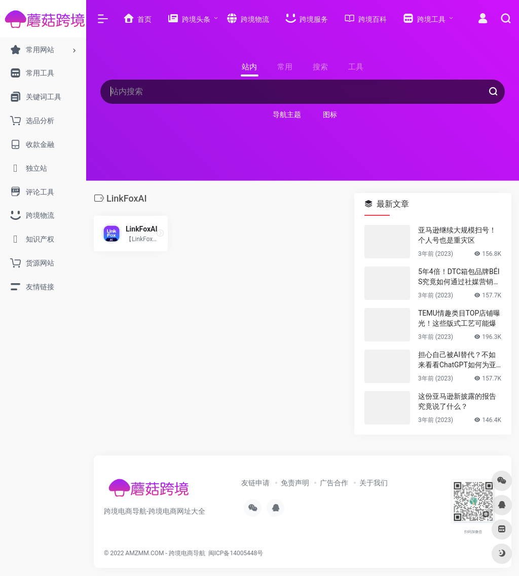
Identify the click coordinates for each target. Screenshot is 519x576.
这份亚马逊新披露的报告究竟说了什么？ (457, 401)
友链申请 (255, 483)
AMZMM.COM (144, 553)
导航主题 (287, 114)
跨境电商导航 (187, 553)
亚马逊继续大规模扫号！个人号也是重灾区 (457, 235)
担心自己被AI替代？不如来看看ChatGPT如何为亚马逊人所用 (457, 360)
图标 (330, 114)
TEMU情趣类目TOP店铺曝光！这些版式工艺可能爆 (459, 318)
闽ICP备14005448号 (236, 553)
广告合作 (334, 483)
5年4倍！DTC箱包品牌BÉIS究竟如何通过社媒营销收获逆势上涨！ (459, 277)
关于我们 (373, 483)
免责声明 (295, 483)
